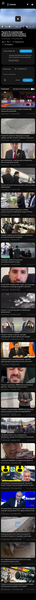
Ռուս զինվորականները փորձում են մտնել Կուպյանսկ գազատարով (16, 560)
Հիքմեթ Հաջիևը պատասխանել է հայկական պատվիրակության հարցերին (17, 236)
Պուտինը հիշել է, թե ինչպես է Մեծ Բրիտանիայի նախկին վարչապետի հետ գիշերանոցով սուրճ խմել (18, 511)
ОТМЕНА (17, 80)
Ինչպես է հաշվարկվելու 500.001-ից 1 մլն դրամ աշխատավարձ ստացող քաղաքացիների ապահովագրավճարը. (17, 411)
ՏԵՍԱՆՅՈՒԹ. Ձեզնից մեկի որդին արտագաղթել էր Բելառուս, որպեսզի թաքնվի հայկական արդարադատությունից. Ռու (17, 287)
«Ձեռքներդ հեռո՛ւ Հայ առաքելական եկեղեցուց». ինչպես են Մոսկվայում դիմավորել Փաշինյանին (17, 437)
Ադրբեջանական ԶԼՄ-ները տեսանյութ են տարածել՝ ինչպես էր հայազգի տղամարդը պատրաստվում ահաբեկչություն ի (16, 536)
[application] (18, 19)
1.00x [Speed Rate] (20, 26)
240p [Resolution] (30, 26)
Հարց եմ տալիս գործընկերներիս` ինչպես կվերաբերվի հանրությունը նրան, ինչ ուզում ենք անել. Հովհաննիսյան (16, 361)
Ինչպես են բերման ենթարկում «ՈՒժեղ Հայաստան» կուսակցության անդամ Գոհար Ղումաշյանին (16, 212)
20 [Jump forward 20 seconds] (23, 26)
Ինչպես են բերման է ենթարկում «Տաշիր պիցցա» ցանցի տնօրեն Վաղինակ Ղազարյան (17, 137)
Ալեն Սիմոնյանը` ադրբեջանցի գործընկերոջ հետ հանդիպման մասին (16, 161)
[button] (32, 4)
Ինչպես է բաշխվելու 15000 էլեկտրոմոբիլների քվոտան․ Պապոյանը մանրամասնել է (17, 386)
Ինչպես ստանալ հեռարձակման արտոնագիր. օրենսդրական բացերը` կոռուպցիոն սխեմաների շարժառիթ (17, 586)
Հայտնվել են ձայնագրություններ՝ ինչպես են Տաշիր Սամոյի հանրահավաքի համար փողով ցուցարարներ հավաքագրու (17, 485)
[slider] (11, 26)
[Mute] (27, 27)
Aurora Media (9, 51)
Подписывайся (26, 51)
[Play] (2, 27)
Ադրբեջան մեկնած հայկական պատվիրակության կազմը (11, 261)
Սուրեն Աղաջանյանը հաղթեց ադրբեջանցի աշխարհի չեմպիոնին (16, 110)
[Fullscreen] (33, 27)
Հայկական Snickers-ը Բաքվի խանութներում (17, 460)
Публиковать (28, 80)
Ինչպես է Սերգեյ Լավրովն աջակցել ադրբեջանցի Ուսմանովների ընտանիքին (15, 336)
